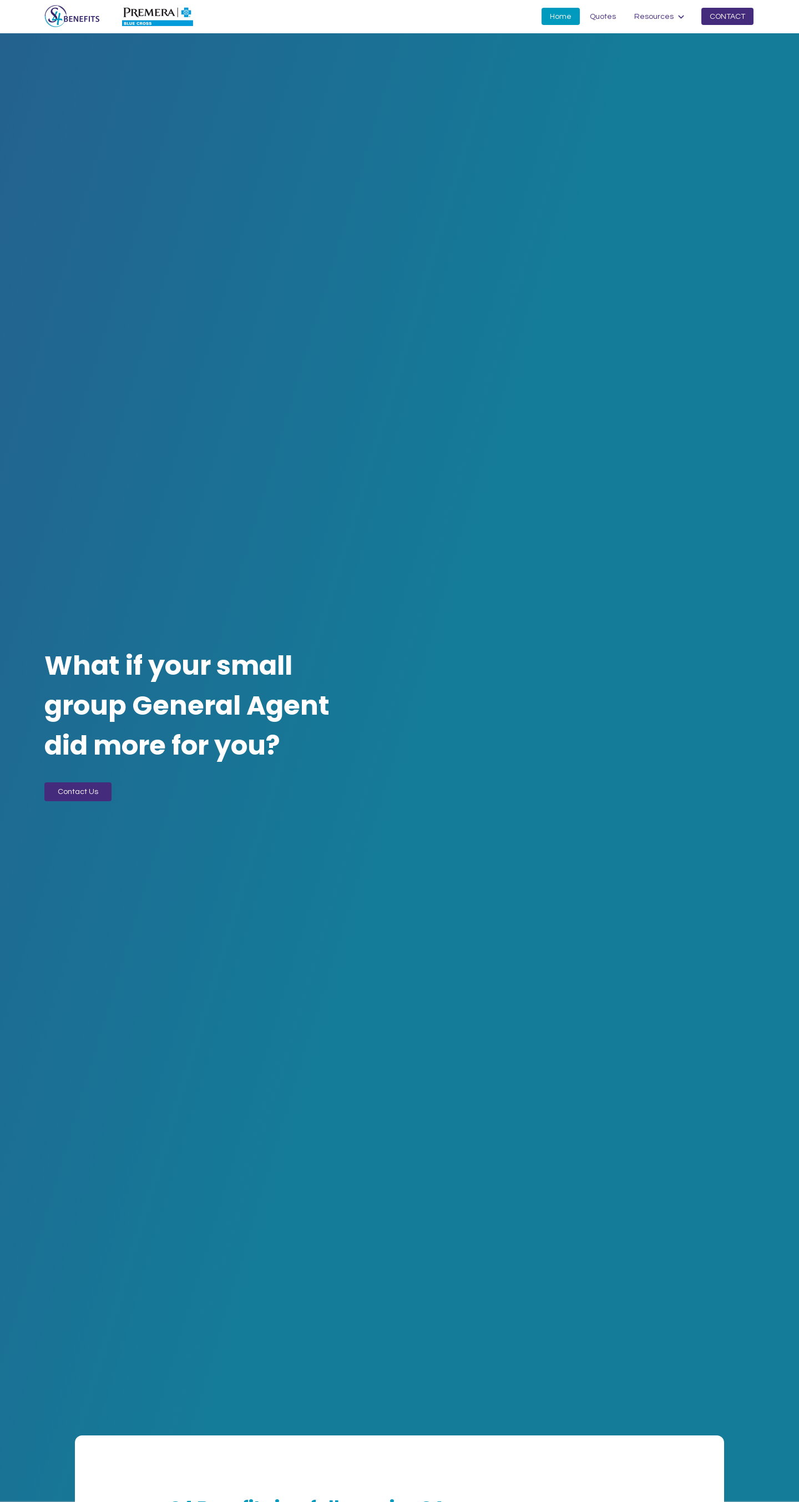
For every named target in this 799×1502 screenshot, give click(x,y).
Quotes (603, 17)
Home (561, 17)
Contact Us (78, 792)
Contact (727, 17)
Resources (654, 17)
